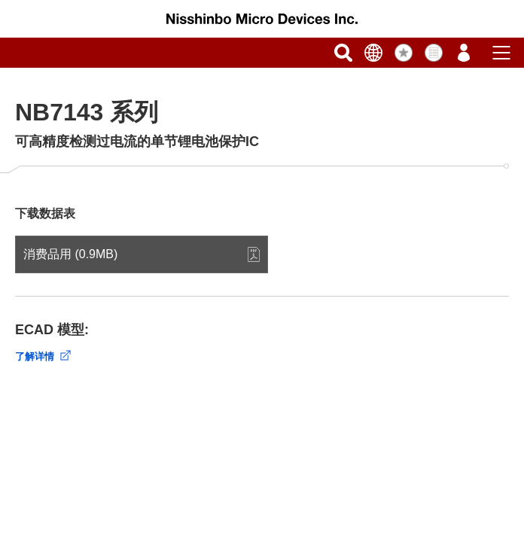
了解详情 (34, 356)
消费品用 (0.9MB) (70, 254)
